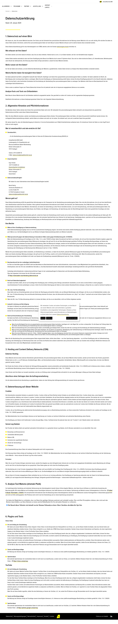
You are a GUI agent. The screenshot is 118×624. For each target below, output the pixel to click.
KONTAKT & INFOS (106, 8)
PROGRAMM (72, 8)
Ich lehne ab (49, 318)
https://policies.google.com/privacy (27, 612)
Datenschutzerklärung (63, 314)
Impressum (40, 620)
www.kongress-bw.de (63, 51)
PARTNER (82, 8)
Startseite (7, 15)
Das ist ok (43, 318)
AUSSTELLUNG (93, 8)
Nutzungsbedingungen (20, 620)
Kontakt (46, 620)
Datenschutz (9, 620)
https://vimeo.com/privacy (20, 565)
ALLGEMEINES (61, 8)
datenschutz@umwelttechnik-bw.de (22, 159)
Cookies (52, 620)
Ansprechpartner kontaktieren (17, 171)
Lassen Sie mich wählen (72, 318)
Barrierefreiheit (31, 620)
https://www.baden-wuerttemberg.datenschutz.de (23, 280)
